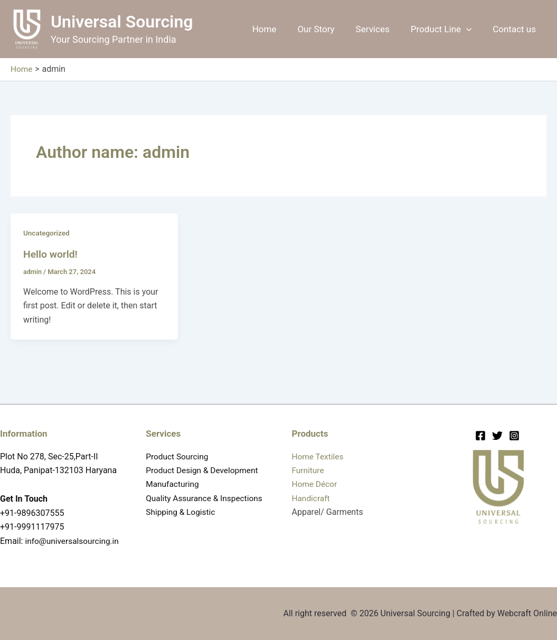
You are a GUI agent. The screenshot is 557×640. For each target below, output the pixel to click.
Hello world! (51, 253)
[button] (471, 29)
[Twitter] (497, 422)
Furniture (308, 456)
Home (279, 29)
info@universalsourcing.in (48, 541)
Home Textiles (319, 442)
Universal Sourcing (122, 22)
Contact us (515, 29)
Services (381, 29)
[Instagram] (514, 422)
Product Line (446, 29)
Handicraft (312, 484)
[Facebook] (480, 422)
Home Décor (315, 470)
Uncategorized (47, 233)
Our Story (326, 29)
